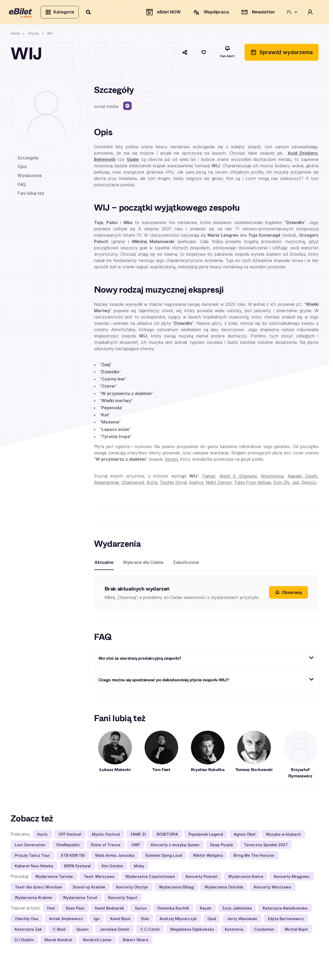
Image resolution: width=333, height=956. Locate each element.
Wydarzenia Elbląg (176, 888)
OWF (135, 846)
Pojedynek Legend (205, 835)
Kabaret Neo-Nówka (34, 867)
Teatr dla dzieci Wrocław (38, 888)
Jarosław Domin (115, 930)
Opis (22, 168)
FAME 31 (138, 835)
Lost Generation (30, 846)
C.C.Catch (150, 930)
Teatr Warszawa (99, 878)
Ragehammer (106, 483)
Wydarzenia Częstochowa (150, 878)
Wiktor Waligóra (208, 856)
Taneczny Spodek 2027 (266, 846)
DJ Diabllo (24, 941)
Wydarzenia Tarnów (54, 878)
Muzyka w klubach (283, 835)
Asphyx (196, 483)
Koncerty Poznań (201, 878)
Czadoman (264, 930)
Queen (82, 930)
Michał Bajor (296, 930)
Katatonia (234, 930)
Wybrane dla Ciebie (143, 564)
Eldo (145, 920)
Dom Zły (281, 483)
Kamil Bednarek (109, 909)
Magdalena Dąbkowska (192, 930)
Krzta (152, 483)
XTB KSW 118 (73, 856)
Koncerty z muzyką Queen (175, 846)
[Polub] (203, 53)
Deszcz (308, 483)
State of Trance (106, 846)
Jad (295, 483)
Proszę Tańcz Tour (32, 856)
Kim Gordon (112, 867)
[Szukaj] (90, 12)
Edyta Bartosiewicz (286, 920)
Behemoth (105, 161)
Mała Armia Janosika (115, 856)
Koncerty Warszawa (272, 888)
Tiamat (208, 477)
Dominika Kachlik (173, 909)
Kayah (205, 909)
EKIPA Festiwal (77, 867)
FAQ (22, 185)
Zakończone (186, 564)
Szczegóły (28, 159)
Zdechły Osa (26, 920)
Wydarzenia (30, 176)
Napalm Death (302, 477)
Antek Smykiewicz (66, 920)
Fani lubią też (31, 194)
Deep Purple (221, 846)
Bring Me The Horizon (253, 856)
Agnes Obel (244, 835)
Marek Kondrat (58, 941)
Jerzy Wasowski (242, 920)
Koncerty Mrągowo (291, 878)
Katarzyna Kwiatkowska (285, 909)
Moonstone (272, 477)
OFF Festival (69, 835)
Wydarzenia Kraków (33, 899)
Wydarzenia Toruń (80, 899)
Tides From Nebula (252, 483)
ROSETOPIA (167, 835)
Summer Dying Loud (163, 856)
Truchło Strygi (173, 483)
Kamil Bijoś (120, 920)
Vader (133, 161)
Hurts (42, 835)
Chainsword (132, 483)
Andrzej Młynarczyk (178, 920)
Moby (139, 867)
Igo (97, 920)
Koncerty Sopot (122, 899)
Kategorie (61, 12)
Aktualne (104, 564)
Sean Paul (75, 909)
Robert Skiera (135, 941)
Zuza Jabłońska (237, 909)
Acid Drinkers (302, 154)
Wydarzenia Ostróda (224, 888)
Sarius (141, 909)
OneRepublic (68, 846)
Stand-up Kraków (89, 888)
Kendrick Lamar (97, 941)
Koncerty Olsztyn (132, 888)
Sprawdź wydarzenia (281, 53)
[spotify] (127, 107)
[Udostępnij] (184, 53)
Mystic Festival (106, 835)
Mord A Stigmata (238, 477)
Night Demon (219, 483)
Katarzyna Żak (28, 930)
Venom (171, 460)
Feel (51, 909)
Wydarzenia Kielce (245, 878)
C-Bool (59, 930)
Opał (211, 920)
